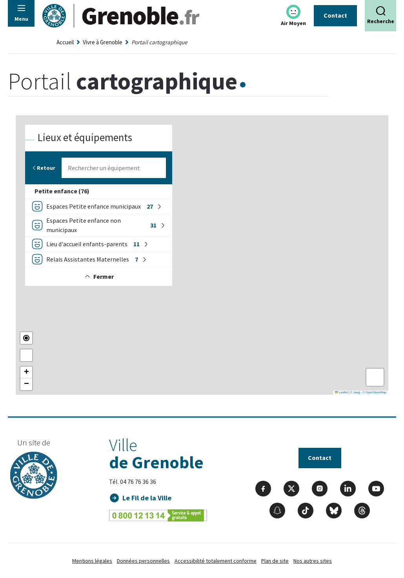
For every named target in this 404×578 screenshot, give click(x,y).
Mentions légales (92, 560)
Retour (43, 167)
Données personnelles (143, 560)
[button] (26, 372)
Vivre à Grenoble (102, 42)
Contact (335, 15)
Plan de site (275, 560)
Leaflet (341, 392)
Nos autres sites (312, 560)
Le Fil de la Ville (147, 497)
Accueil (65, 42)
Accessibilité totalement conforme (216, 560)
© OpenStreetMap (374, 392)
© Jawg (355, 392)
